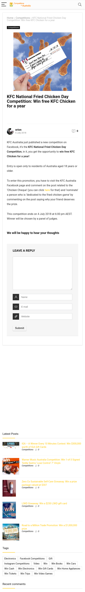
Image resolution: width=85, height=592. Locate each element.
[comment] (42, 273)
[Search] (80, 4)
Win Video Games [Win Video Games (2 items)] (43, 573)
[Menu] (4, 4)
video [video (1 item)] (36, 563)
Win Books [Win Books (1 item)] (56, 563)
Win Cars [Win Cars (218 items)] (71, 563)
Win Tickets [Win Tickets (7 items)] (10, 573)
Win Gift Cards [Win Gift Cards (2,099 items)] (45, 568)
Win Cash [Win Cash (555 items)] (9, 568)
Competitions (23, 18)
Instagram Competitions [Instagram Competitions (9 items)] (16, 563)
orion (18, 129)
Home (10, 18)
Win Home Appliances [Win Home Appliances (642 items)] (68, 568)
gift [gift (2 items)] (50, 558)
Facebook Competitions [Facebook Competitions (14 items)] (32, 558)
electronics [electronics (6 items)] (10, 558)
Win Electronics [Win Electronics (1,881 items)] (26, 568)
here (47, 190)
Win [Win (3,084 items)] (46, 563)
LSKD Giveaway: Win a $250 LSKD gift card (44, 503)
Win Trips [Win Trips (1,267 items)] (25, 573)
